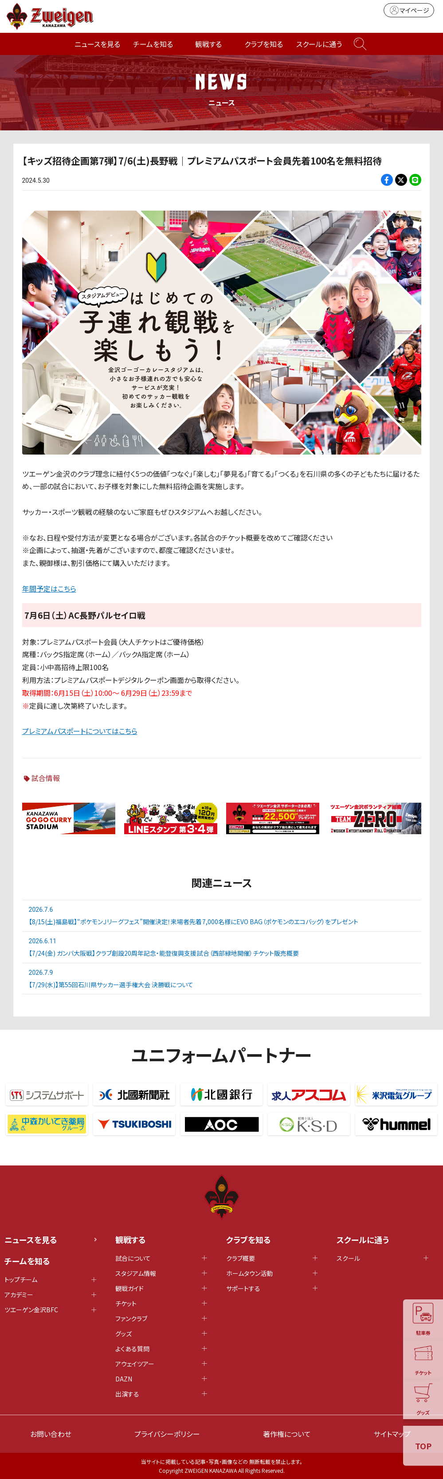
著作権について (287, 1433)
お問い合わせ (50, 1433)
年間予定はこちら (49, 588)
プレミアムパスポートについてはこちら (79, 731)
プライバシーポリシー (167, 1433)
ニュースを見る (97, 44)
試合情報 (45, 778)
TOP (423, 1446)
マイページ (408, 10)
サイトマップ (392, 1433)
